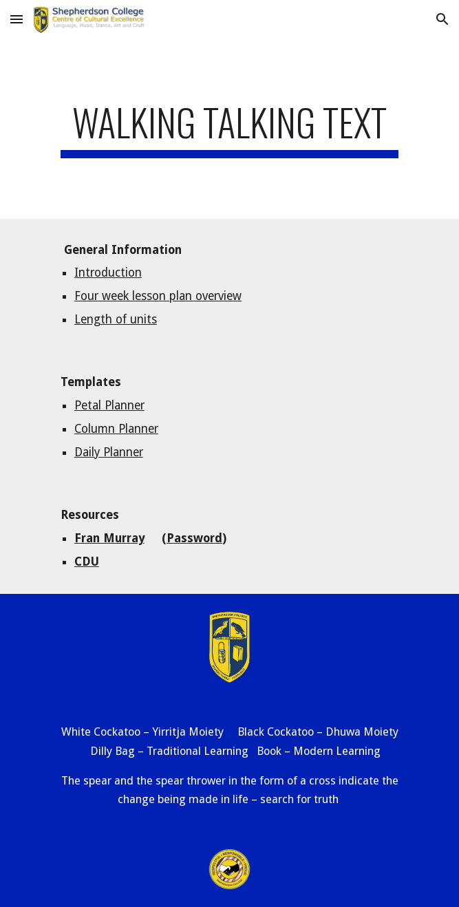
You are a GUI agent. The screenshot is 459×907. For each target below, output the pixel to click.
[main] (229, 129)
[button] (16, 19)
